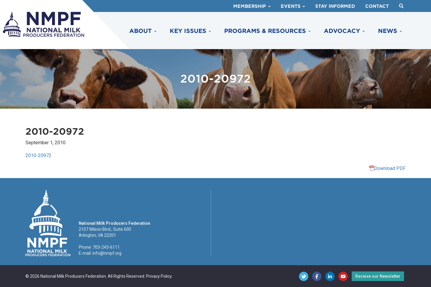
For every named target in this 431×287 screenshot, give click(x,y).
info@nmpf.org (107, 253)
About (143, 31)
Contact (377, 6)
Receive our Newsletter (377, 276)
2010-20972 (38, 155)
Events (293, 6)
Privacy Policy (159, 276)
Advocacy (344, 31)
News (390, 31)
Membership (252, 6)
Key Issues (190, 31)
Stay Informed (335, 6)
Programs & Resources (267, 31)
